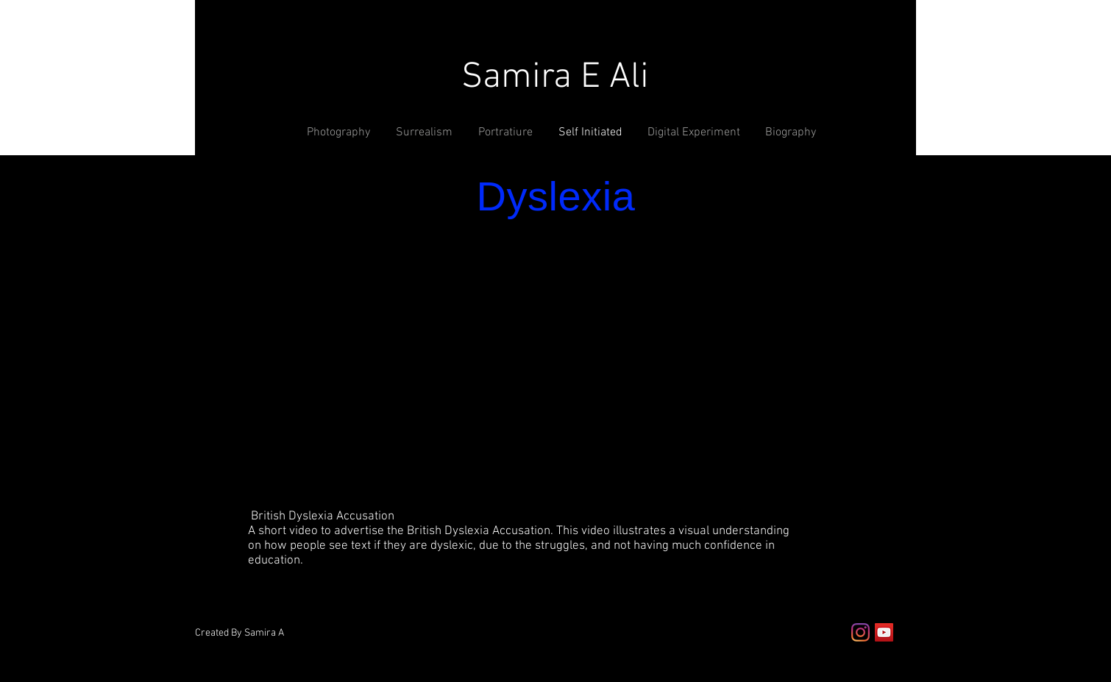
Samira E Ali (555, 77)
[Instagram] (860, 632)
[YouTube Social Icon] (884, 632)
